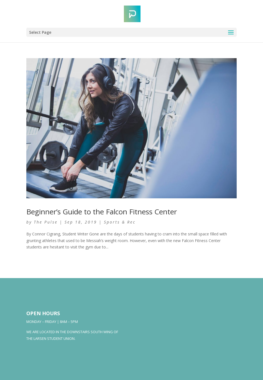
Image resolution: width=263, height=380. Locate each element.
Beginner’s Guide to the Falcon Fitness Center (101, 212)
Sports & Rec (120, 222)
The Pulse (46, 222)
